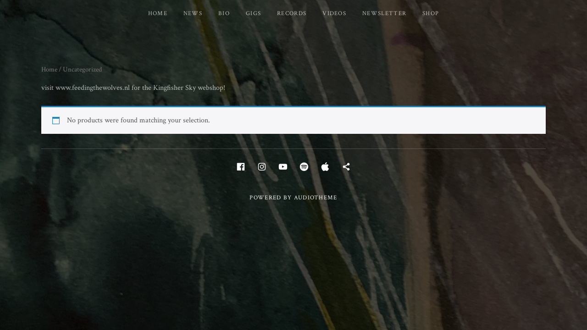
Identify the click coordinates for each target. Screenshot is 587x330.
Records (291, 13)
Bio (224, 13)
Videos (334, 13)
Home (157, 13)
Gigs (253, 13)
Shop (430, 13)
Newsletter (384, 13)
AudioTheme (316, 198)
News (192, 13)
